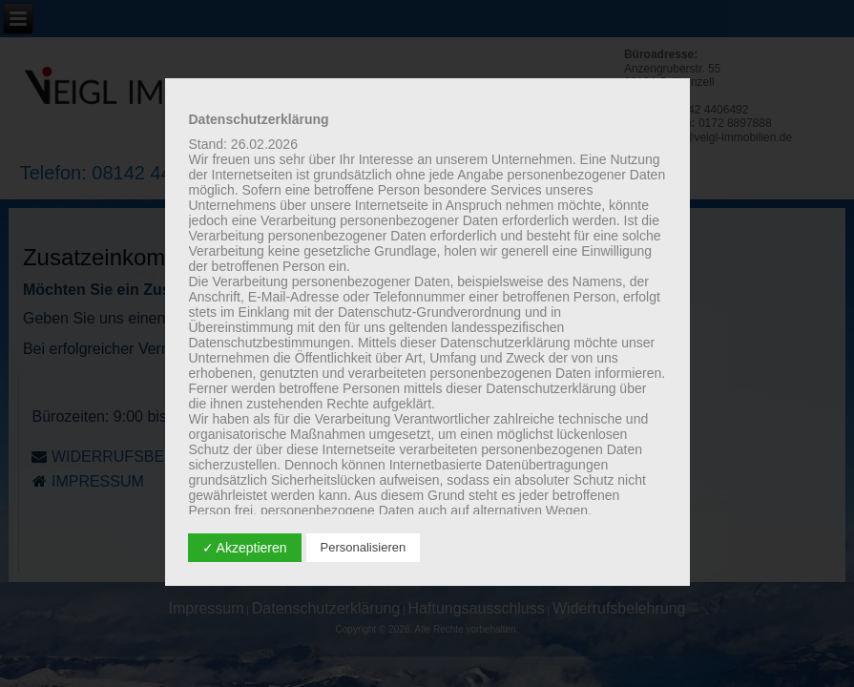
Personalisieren (363, 547)
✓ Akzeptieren (244, 547)
